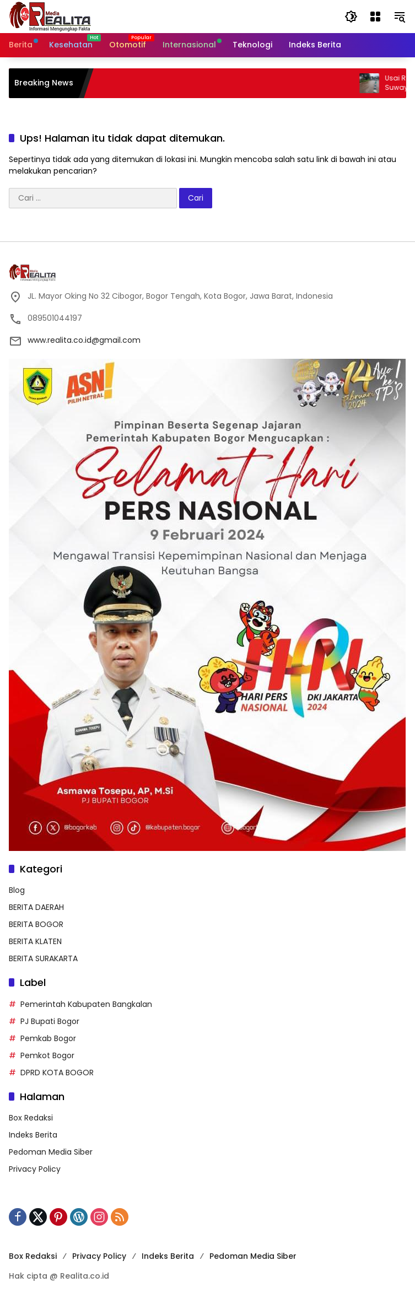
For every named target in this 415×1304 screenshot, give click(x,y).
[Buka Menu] (375, 16)
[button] (351, 16)
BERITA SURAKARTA (43, 958)
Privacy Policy (35, 1168)
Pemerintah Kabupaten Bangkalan (86, 1004)
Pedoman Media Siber (51, 1151)
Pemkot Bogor (47, 1055)
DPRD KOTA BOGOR (57, 1072)
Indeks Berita (33, 1134)
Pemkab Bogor (48, 1038)
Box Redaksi (31, 1117)
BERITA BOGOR (36, 924)
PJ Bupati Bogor (49, 1021)
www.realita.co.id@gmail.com (84, 340)
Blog (17, 890)
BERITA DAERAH (36, 907)
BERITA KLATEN (35, 941)
